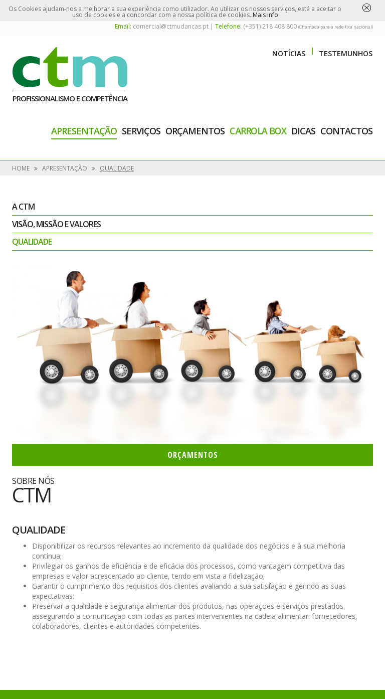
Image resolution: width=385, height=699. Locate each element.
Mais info (265, 15)
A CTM (23, 206)
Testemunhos (345, 53)
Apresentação (84, 131)
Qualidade (117, 168)
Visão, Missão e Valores (56, 224)
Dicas (303, 131)
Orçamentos (195, 131)
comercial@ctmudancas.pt (171, 26)
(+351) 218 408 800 (270, 26)
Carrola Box (258, 130)
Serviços (141, 131)
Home (21, 168)
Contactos (346, 131)
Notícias (288, 53)
